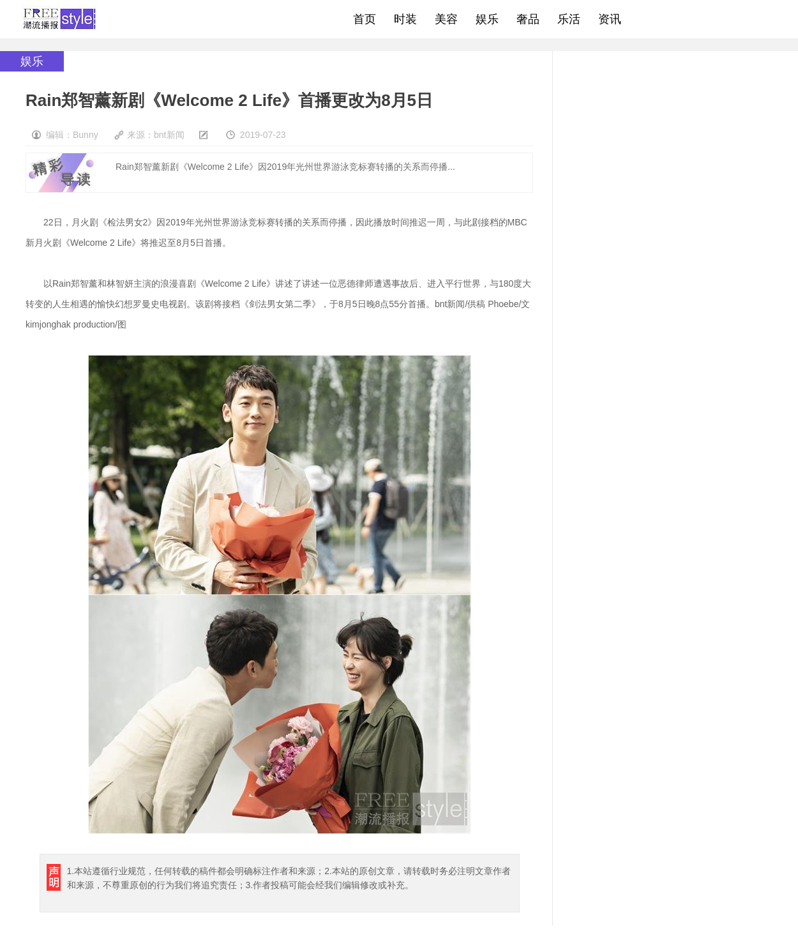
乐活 (568, 19)
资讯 (609, 19)
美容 (446, 19)
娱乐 (487, 19)
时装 (405, 19)
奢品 (527, 19)
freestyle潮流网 (60, 19)
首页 (364, 19)
